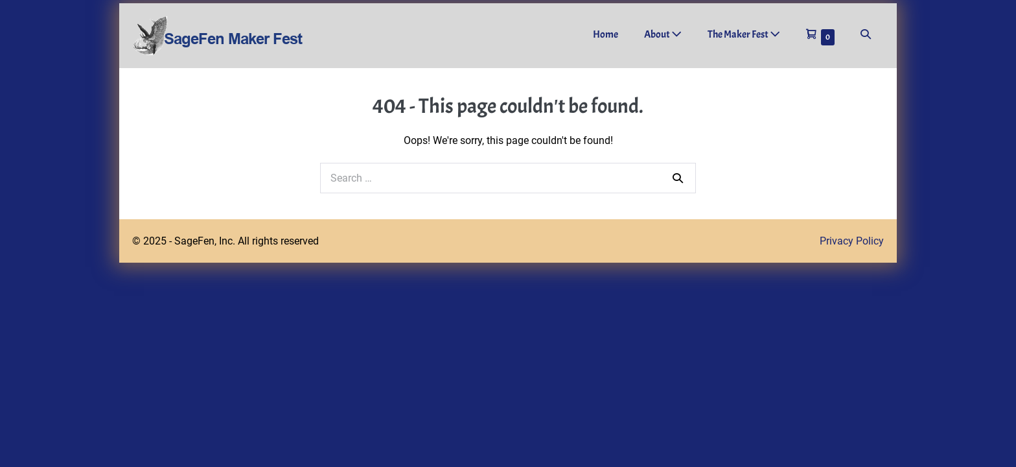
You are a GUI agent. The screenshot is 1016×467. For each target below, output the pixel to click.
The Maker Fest (744, 34)
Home (605, 34)
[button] (866, 34)
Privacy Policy (852, 241)
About (663, 34)
